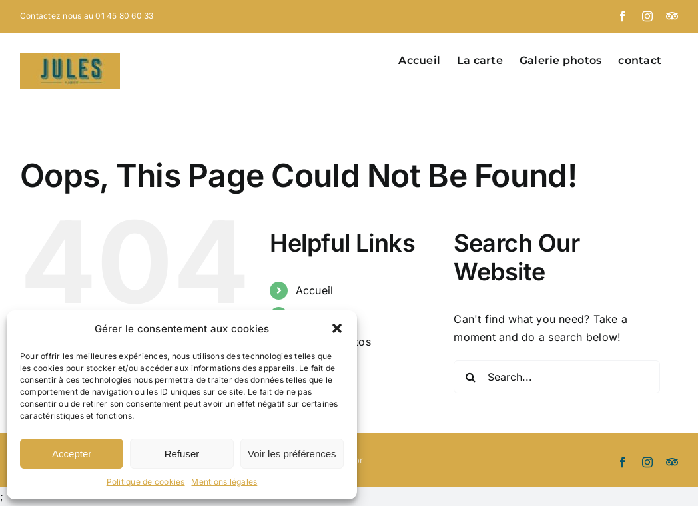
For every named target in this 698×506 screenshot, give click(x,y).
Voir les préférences (292, 453)
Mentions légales (224, 482)
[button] (337, 328)
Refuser (182, 453)
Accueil (315, 290)
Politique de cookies (146, 482)
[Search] (470, 376)
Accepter (71, 453)
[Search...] (556, 376)
